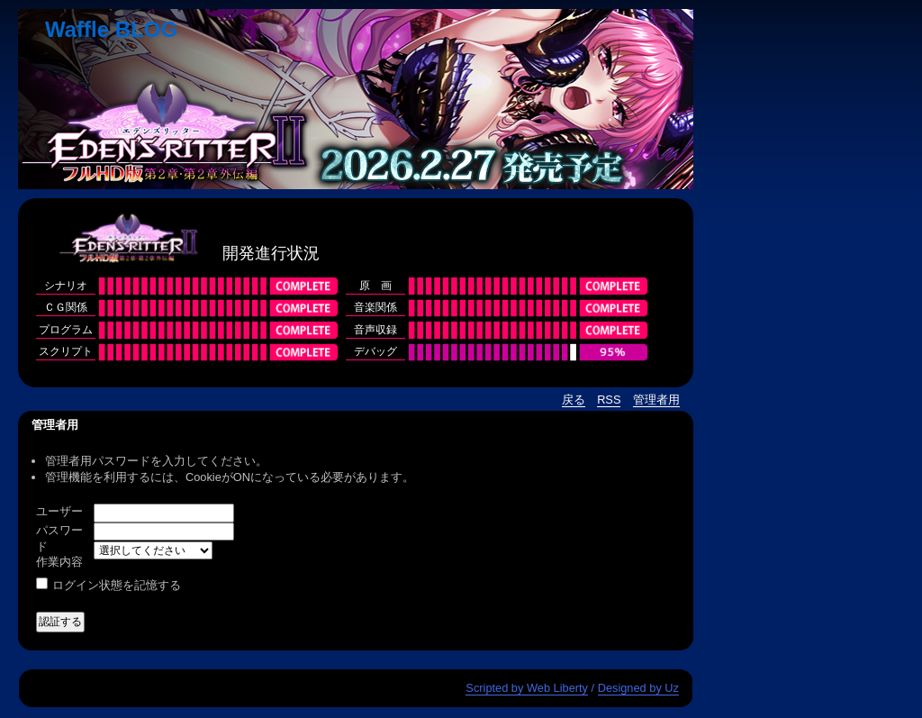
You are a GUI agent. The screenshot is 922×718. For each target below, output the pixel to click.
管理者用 (656, 399)
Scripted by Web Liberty (527, 688)
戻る (573, 399)
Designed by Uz (638, 688)
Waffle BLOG (111, 29)
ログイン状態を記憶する (116, 585)
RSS (608, 399)
